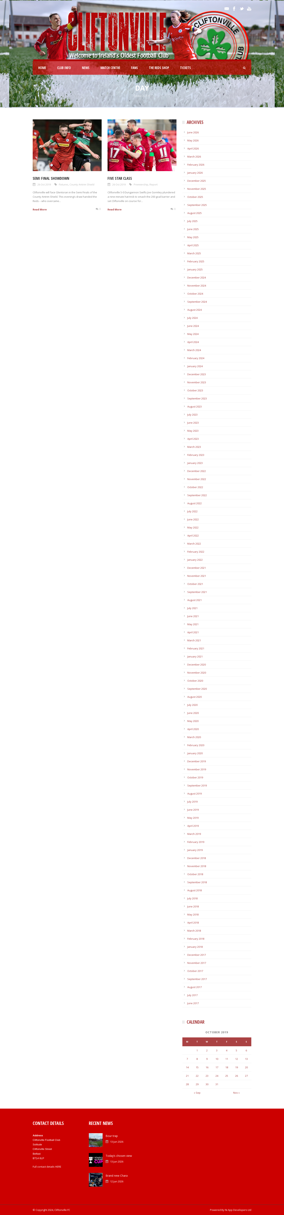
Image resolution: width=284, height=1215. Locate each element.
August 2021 (194, 600)
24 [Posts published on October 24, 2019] (216, 1076)
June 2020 (193, 713)
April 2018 (193, 922)
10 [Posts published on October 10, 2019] (216, 1059)
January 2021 (195, 656)
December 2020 (196, 664)
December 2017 (196, 955)
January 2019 (195, 850)
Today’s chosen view (119, 1156)
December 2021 (196, 568)
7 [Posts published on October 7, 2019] (187, 1059)
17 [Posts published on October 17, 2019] (216, 1067)
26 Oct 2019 (44, 184)
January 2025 (195, 269)
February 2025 (195, 261)
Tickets (185, 67)
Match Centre (110, 67)
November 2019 (196, 769)
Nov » (236, 1092)
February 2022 (195, 551)
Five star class (120, 178)
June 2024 (193, 326)
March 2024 (194, 350)
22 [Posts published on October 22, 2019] (197, 1076)
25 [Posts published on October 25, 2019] (226, 1076)
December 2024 (196, 277)
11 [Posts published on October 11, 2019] (226, 1059)
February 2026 (195, 164)
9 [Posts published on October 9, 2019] (207, 1059)
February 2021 (195, 648)
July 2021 (192, 608)
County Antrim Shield (82, 184)
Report (153, 184)
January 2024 (195, 366)
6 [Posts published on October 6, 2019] (246, 1050)
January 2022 (195, 559)
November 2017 (196, 963)
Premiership (141, 184)
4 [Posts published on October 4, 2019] (226, 1050)
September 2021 (197, 592)
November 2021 (196, 576)
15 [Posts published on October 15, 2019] (197, 1067)
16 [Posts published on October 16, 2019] (207, 1067)
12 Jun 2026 (116, 1181)
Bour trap (112, 1136)
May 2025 (193, 237)
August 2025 (194, 213)
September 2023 (197, 398)
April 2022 (193, 535)
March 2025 (194, 253)
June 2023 (193, 422)
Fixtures (63, 184)
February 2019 (195, 842)
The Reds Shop (159, 67)
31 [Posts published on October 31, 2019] (216, 1084)
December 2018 (196, 858)
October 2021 (195, 584)
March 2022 (194, 543)
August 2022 (194, 503)
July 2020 (192, 705)
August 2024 (194, 310)
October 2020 (195, 680)
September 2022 (197, 495)
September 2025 (197, 205)
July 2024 (192, 318)
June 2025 (193, 229)
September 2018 (197, 882)
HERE (58, 1166)
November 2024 (196, 285)
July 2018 (192, 898)
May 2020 (193, 721)
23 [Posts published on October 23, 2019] (207, 1076)
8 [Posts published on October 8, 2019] (197, 1059)
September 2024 (197, 301)
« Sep (197, 1092)
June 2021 (193, 616)
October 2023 (195, 390)
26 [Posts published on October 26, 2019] (236, 1076)
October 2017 (195, 971)
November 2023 (196, 382)
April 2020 (193, 729)
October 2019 (195, 777)
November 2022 (196, 479)
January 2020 (195, 753)
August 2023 (194, 406)
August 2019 (194, 793)
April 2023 (193, 439)
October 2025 (195, 197)
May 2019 (193, 818)
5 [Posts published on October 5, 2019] (236, 1050)
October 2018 (195, 874)
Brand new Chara (117, 1175)
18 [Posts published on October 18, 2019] (226, 1067)
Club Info (64, 67)
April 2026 (193, 148)
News (85, 67)
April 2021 (193, 632)
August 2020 (194, 697)
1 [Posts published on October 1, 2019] (197, 1050)
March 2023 (194, 447)
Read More (40, 209)
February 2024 (195, 358)
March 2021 (194, 640)
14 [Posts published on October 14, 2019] (187, 1067)
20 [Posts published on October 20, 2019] (246, 1067)
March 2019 (194, 834)
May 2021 (193, 624)
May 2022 (193, 527)
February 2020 (195, 745)
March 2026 (194, 156)
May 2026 (193, 140)
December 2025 (196, 181)
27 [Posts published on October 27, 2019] (246, 1076)
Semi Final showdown (51, 178)
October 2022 (195, 487)
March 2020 (194, 737)
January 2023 (195, 463)
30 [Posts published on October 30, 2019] (207, 1084)
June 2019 (193, 809)
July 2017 (192, 995)
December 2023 (196, 374)
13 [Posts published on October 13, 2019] (246, 1059)
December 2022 (196, 471)
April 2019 (193, 826)
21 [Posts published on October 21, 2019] (187, 1076)
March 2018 (194, 930)
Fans (134, 67)
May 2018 (193, 914)
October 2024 (195, 293)
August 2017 (194, 987)
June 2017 (193, 1003)
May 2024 (193, 334)
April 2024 (193, 342)
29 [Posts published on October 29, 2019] (197, 1084)
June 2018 (193, 906)
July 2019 (192, 801)
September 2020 (197, 688)
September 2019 (197, 785)
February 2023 (195, 455)
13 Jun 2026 (116, 1141)
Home (42, 67)
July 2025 (192, 221)
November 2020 (196, 672)
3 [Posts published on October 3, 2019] (216, 1050)
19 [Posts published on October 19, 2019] (236, 1067)
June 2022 (193, 519)
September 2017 (197, 979)
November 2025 (196, 189)
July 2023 (192, 414)
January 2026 (195, 172)
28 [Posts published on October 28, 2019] (187, 1084)
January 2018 (195, 947)
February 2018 (195, 938)
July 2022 (192, 511)
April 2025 (193, 245)
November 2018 (196, 866)
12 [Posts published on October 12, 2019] (236, 1059)
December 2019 (196, 761)
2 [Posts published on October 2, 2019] (207, 1050)
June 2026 (193, 132)
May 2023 (193, 430)
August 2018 (194, 890)
